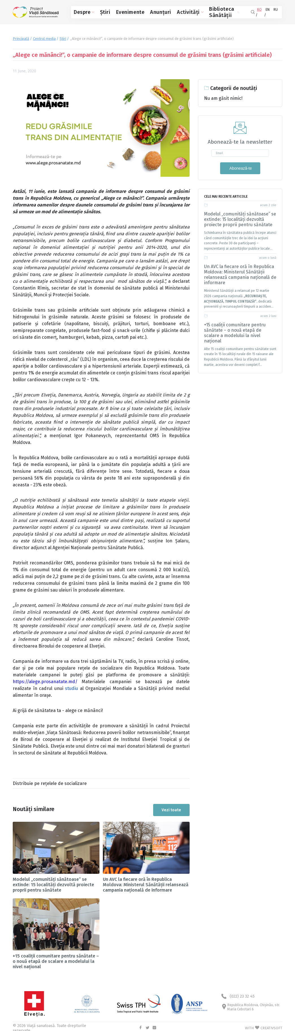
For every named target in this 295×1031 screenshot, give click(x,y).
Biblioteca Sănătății (200, 11)
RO (256, 11)
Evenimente (119, 11)
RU (276, 11)
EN (266, 11)
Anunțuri (143, 11)
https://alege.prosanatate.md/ (45, 680)
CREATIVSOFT (271, 1025)
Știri (99, 11)
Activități (166, 11)
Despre (82, 11)
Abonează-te (240, 166)
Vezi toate (171, 806)
